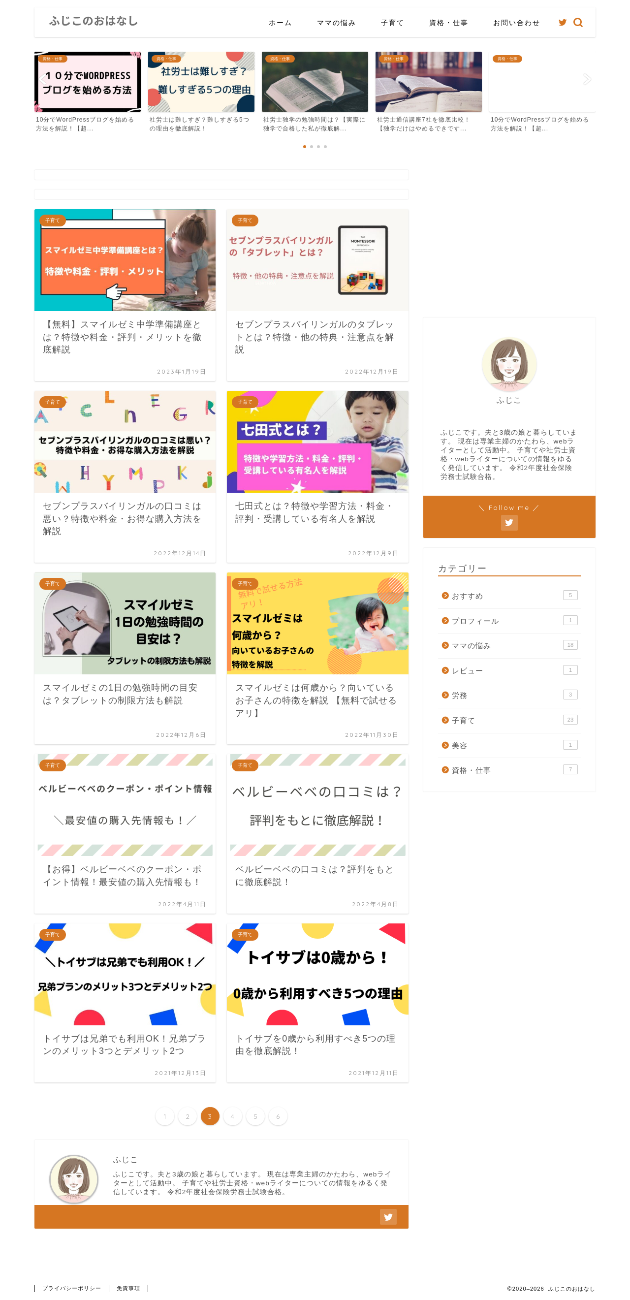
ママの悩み (336, 22)
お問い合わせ (516, 22)
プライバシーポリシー (71, 1288)
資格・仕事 (449, 22)
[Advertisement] (509, 239)
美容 (515, 745)
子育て (393, 22)
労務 (515, 694)
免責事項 (128, 1288)
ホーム (280, 22)
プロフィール (515, 620)
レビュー (515, 670)
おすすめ (515, 595)
